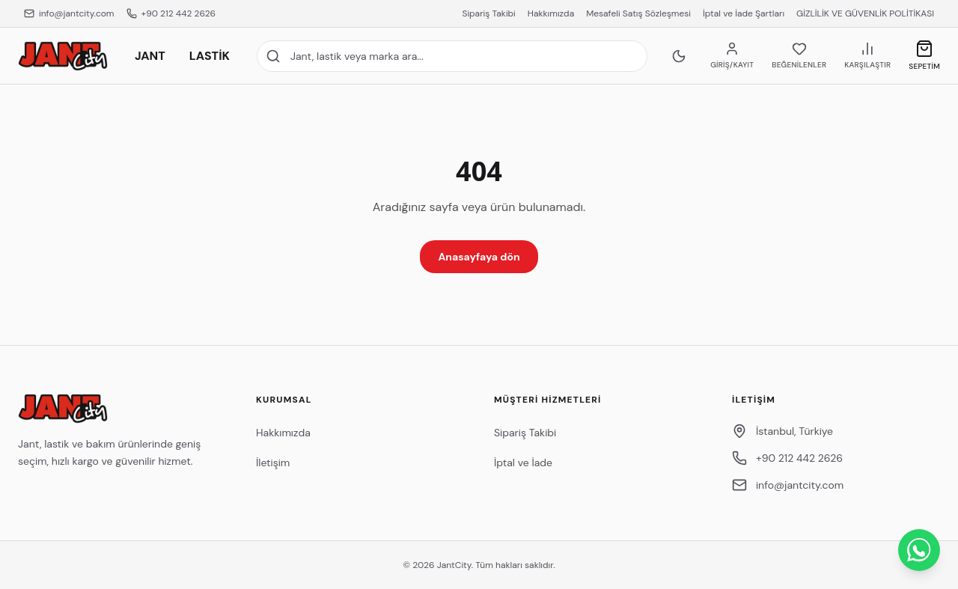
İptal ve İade (523, 462)
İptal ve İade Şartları (743, 13)
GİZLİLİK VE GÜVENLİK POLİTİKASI (865, 13)
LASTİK (209, 56)
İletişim (273, 462)
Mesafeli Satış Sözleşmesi (638, 13)
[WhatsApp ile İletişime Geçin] (919, 550)
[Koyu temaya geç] (678, 56)
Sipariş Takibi (488, 13)
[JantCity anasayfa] (63, 56)
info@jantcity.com (69, 13)
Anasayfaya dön (478, 256)
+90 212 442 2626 (171, 13)
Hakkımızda (551, 13)
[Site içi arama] (452, 56)
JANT (150, 56)
